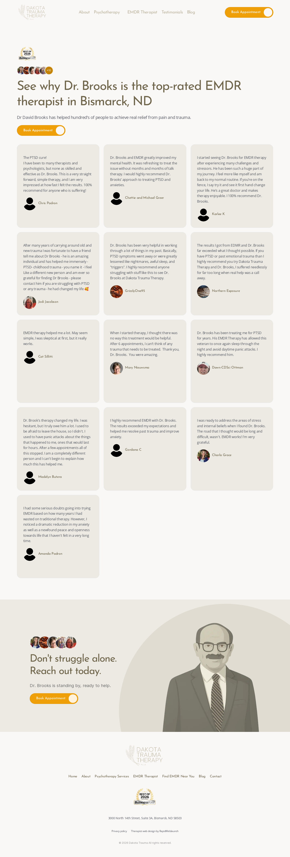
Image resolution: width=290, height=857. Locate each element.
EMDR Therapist (142, 12)
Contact (216, 776)
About (84, 12)
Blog (191, 12)
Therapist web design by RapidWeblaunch (154, 831)
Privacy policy (119, 831)
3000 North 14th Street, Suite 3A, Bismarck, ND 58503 (145, 818)
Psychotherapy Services (112, 776)
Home (72, 776)
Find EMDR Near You (178, 776)
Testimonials (172, 12)
